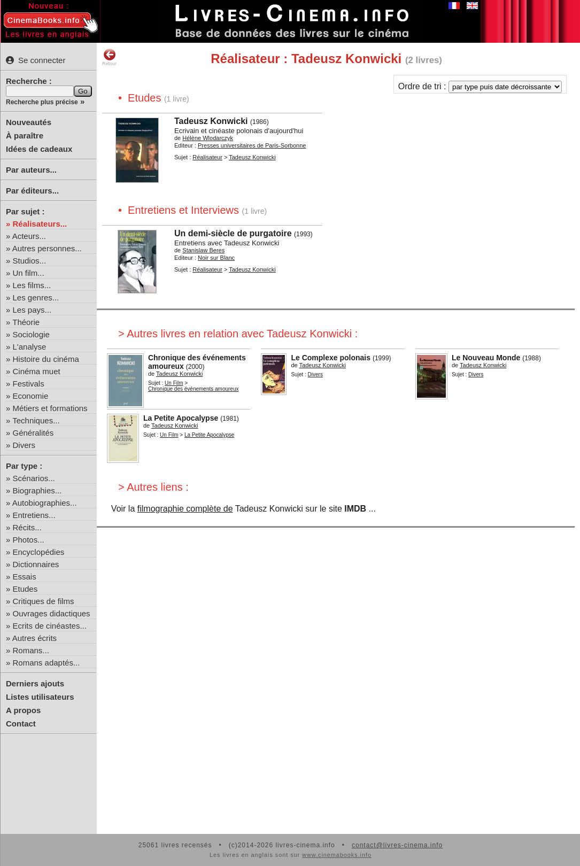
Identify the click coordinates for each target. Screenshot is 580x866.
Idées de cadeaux (39, 148)
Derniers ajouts (35, 683)
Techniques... (35, 420)
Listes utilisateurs (40, 696)
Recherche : (29, 81)
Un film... (28, 272)
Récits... (27, 527)
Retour (109, 57)
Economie (31, 395)
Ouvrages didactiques (51, 613)
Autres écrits (34, 638)
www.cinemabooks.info (337, 855)
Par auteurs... (31, 169)
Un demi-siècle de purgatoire (233, 233)
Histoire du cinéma (46, 359)
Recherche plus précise (42, 102)
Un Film (174, 383)
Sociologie (31, 334)
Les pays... (32, 309)
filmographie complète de (185, 508)
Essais (24, 576)
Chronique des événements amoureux (193, 389)
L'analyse (30, 346)
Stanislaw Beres (203, 250)
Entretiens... (34, 515)
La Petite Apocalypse (180, 418)
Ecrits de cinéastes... (50, 625)
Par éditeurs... (32, 190)
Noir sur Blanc (216, 257)
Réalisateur (207, 157)
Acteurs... (29, 236)
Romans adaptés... (46, 662)
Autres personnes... (47, 248)
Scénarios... (34, 478)
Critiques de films (43, 601)
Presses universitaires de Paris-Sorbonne (252, 145)
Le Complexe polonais (330, 357)
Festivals (28, 383)
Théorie (26, 322)
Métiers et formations (50, 408)
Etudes (25, 588)
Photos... (28, 539)
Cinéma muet (36, 371)
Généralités (33, 432)
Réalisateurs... (40, 223)
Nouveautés (28, 122)
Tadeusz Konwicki (211, 121)
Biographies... (37, 490)
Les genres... (36, 297)
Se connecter (35, 60)
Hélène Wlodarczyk (207, 138)
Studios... (30, 260)
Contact (21, 723)
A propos (23, 710)
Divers (24, 445)
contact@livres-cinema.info (397, 845)
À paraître (24, 135)
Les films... (32, 285)
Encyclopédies (39, 551)
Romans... (31, 650)
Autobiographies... (44, 502)
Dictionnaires (36, 564)
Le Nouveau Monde (486, 357)
